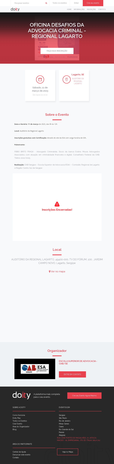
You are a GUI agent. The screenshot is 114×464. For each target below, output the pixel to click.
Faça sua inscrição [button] (57, 51)
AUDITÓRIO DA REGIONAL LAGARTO (78, 81)
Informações (79, 9)
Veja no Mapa (67, 452)
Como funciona (19, 415)
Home (69, 9)
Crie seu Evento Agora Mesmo (84, 396)
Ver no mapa (57, 271)
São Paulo (63, 418)
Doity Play (17, 418)
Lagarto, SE (78, 74)
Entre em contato (72, 374)
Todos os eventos (59, 3)
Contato (102, 9)
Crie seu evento (93, 3)
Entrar (76, 3)
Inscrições (91, 9)
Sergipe (62, 415)
